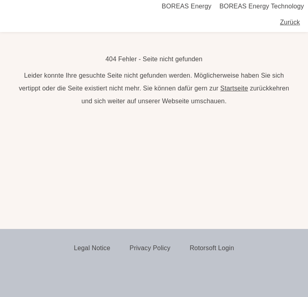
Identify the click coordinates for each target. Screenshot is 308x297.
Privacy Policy (150, 248)
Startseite (234, 88)
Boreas (48, 22)
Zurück (290, 22)
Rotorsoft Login (212, 248)
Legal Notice (92, 248)
